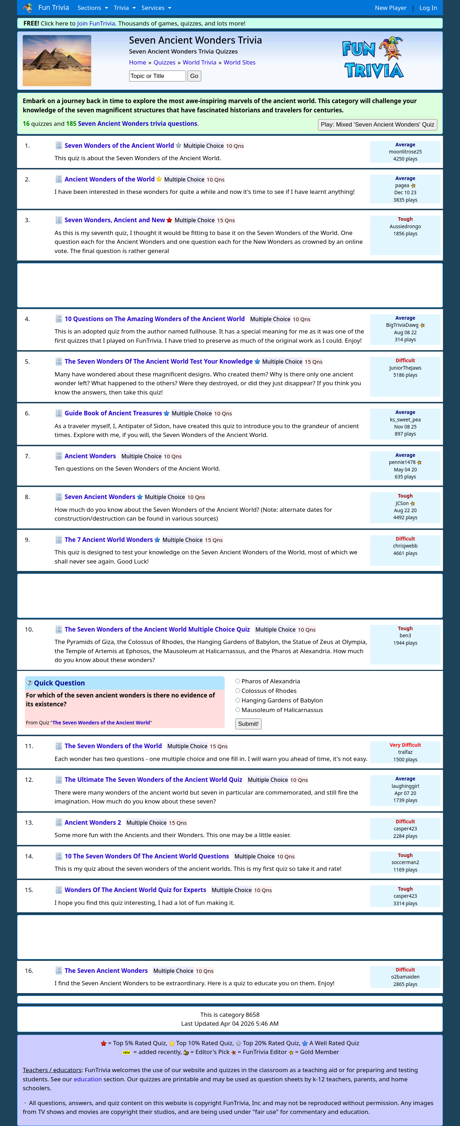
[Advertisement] (230, 283)
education (88, 1079)
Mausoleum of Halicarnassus (282, 710)
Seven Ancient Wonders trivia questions (137, 123)
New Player (390, 8)
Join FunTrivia (96, 23)
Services (154, 8)
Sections (90, 8)
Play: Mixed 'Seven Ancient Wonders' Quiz (377, 124)
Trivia (122, 8)
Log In (428, 8)
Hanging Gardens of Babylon (282, 700)
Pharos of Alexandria (270, 681)
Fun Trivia (46, 7)
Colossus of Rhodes (268, 691)
